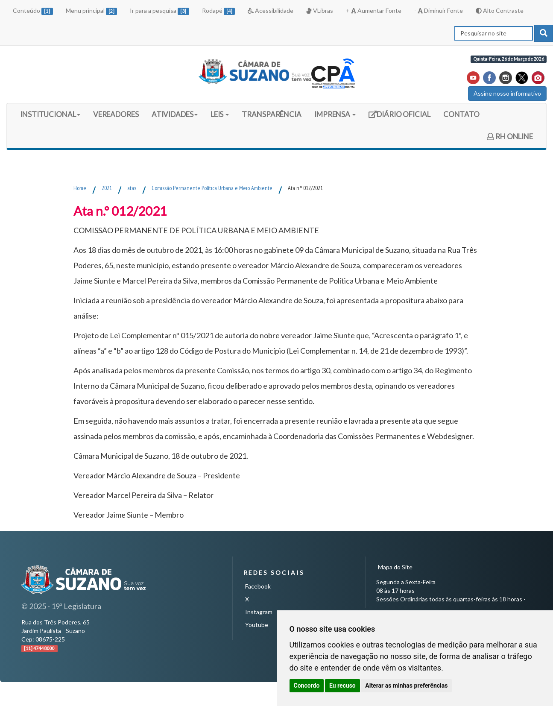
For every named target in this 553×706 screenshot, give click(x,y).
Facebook (258, 586)
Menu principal (91, 11)
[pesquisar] (543, 33)
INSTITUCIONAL (50, 114)
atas (131, 188)
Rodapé (218, 11)
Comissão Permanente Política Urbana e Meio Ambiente (212, 188)
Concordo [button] (307, 685)
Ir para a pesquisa (159, 11)
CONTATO (461, 114)
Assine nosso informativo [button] (507, 93)
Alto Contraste (500, 10)
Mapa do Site (395, 567)
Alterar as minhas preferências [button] (406, 685)
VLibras (319, 10)
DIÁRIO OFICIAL (399, 117)
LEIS (220, 114)
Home (79, 188)
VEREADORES (116, 114)
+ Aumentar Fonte (373, 10)
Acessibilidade (270, 10)
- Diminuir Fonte (438, 10)
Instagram (258, 611)
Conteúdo (33, 11)
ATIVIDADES (175, 114)
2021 (107, 188)
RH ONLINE (510, 136)
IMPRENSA (335, 114)
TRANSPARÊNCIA (271, 114)
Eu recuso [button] (342, 685)
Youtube (256, 624)
